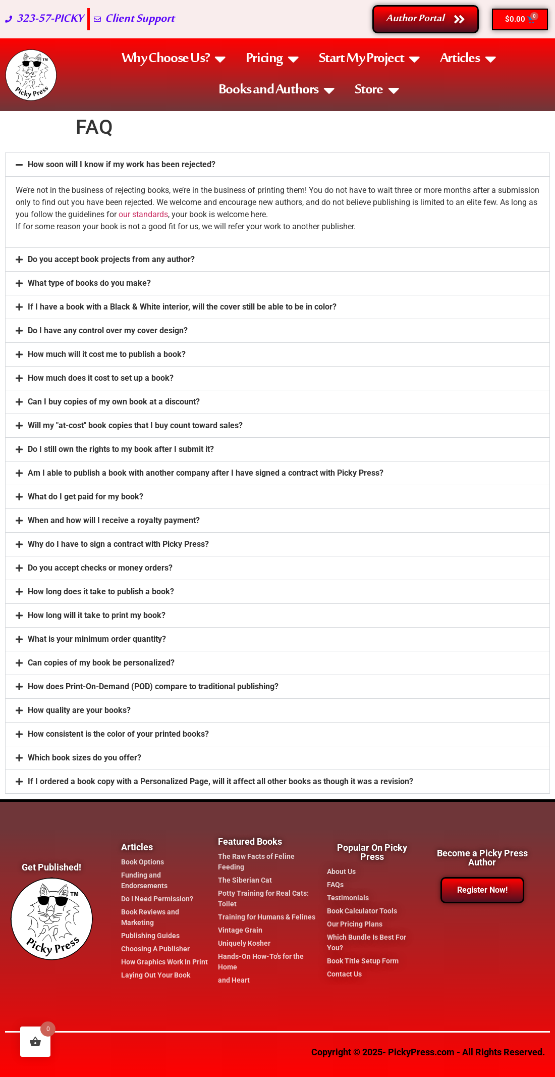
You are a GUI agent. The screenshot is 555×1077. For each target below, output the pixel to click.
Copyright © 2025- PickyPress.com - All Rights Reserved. (428, 1052)
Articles (467, 59)
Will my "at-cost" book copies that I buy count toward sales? (135, 425)
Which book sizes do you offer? (84, 757)
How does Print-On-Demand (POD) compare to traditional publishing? (153, 686)
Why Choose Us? (174, 59)
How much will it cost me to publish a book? (107, 354)
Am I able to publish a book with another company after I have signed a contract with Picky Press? (205, 473)
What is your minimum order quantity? (97, 639)
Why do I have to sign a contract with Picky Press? (118, 544)
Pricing (272, 59)
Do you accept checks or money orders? (100, 568)
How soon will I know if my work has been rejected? (121, 164)
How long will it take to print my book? (96, 615)
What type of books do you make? (89, 283)
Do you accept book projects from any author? (111, 259)
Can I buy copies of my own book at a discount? (114, 401)
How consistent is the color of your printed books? (118, 734)
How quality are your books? (79, 710)
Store (377, 90)
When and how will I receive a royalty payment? (114, 520)
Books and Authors (276, 90)
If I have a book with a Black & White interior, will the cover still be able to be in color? (182, 307)
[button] (277, 164)
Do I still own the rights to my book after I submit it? (121, 449)
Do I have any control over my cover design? (108, 330)
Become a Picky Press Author (482, 857)
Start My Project (369, 59)
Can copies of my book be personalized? (101, 663)
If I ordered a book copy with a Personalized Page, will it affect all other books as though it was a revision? (220, 781)
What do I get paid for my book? (85, 496)
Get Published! (51, 867)
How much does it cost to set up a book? (101, 378)
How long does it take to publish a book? (101, 591)
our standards (143, 214)
